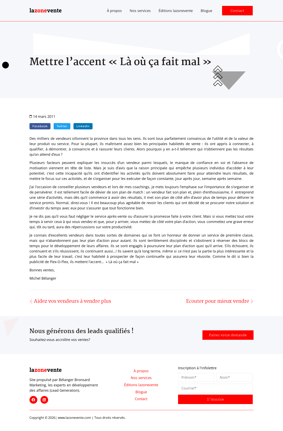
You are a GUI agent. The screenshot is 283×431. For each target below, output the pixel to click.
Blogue (206, 10)
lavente (45, 10)
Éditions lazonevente (176, 10)
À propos (114, 10)
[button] (40, 126)
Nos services (140, 10)
